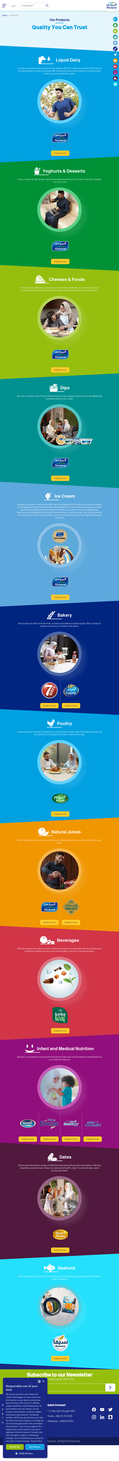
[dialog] (25, 1418)
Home (4, 15)
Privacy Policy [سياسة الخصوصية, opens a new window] (36, 1441)
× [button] (43, 1381)
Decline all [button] (35, 1447)
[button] (25, 1453)
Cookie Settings (22, 1441)
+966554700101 (66, 1437)
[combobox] (39, 1381)
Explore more (60, 169)
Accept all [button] (14, 1447)
